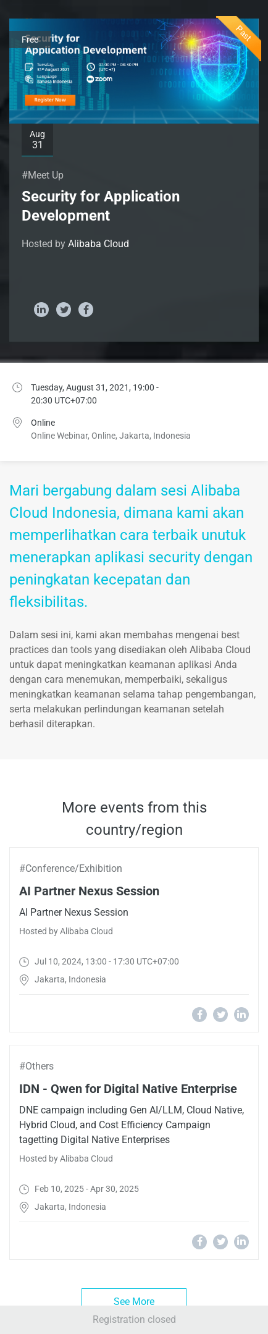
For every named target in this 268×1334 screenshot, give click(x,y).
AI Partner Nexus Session (89, 891)
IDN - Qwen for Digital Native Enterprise (128, 1088)
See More (134, 1301)
